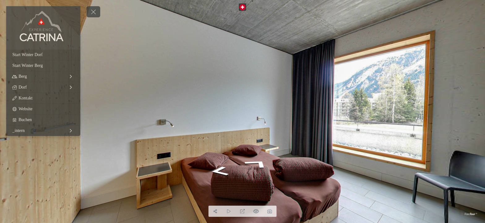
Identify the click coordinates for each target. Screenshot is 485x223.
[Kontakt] (43, 98)
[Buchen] (43, 120)
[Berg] (43, 76)
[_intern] (43, 130)
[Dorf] (43, 87)
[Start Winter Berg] (43, 65)
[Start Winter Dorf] (43, 55)
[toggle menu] (93, 11)
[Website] (43, 109)
